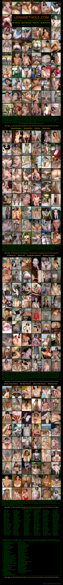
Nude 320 (36, 519)
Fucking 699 (7, 527)
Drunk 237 (26, 528)
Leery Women (7, 572)
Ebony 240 (36, 528)
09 (24, 125)
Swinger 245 (16, 522)
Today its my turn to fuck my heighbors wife (29, 503)
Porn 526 (26, 513)
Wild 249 (55, 527)
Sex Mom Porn (28, 128)
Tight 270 (55, 520)
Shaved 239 (56, 519)
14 (32, 125)
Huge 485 (26, 531)
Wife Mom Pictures (25, 383)
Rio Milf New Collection (34, 255)
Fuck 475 (15, 529)
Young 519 (26, 516)
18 (38, 125)
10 (26, 125)
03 (15, 125)
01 (11, 125)
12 (29, 125)
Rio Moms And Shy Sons (10, 563)
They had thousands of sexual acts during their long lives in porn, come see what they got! (31, 246)
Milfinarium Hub (52, 383)
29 (56, 125)
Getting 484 (7, 533)
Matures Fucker (22, 551)
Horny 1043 (27, 514)
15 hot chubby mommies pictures (16, 502)
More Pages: (7, 125)
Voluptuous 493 (17, 520)
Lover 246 (36, 533)
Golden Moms (46, 128)
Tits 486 (26, 527)
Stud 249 (55, 523)
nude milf (31, 0)
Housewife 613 (28, 510)
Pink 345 (45, 516)
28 (54, 125)
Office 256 (45, 531)
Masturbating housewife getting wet (35, 502)
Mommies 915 (7, 531)
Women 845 (16, 513)
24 (48, 125)
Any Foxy (37, 128)
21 (43, 125)
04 (16, 125)
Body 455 (36, 515)
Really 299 (45, 514)
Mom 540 (15, 533)
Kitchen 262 (56, 514)
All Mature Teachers (49, 255)
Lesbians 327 (16, 516)
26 (51, 125)
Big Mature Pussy (45, 22)
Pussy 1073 (7, 528)
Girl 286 (55, 513)
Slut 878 (15, 514)
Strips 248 (55, 528)
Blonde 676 (16, 527)
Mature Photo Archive (9, 574)
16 (35, 125)
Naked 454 (36, 514)
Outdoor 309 (27, 519)
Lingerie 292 (16, 511)
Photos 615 (7, 529)
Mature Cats (21, 255)
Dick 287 (36, 520)
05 (18, 125)
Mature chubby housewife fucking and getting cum (31, 248)
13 (30, 125)
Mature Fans (36, 22)
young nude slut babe (23, 123)
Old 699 (15, 515)
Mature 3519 (7, 514)
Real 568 (15, 531)
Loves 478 (26, 520)
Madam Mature (7, 568)
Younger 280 (37, 524)
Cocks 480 (26, 522)
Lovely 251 (46, 523)
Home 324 (36, 518)
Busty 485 (26, 525)
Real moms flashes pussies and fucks (31, 376)
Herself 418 (37, 511)
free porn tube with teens (39, 123)
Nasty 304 (36, 525)
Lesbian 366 (16, 524)
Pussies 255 (37, 510)
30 (57, 125)
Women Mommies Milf (9, 565)
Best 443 (6, 522)
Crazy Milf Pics (22, 559)
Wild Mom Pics (22, 548)
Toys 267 (45, 522)
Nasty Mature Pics (23, 564)
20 (42, 125)
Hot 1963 (55, 529)
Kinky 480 (26, 524)
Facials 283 (16, 525)
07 (21, 125)
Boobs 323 (46, 528)
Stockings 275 (27, 533)
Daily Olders (7, 564)
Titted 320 (45, 510)
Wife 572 (6, 518)
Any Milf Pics (21, 560)
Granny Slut (21, 542)
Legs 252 (36, 523)
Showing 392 (37, 516)
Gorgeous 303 (46, 533)
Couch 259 (55, 522)
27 (53, 125)
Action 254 (46, 518)
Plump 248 (55, 511)
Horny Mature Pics (23, 554)
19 (40, 125)
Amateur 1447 (56, 525)
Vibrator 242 (56, 535)
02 (13, 125)
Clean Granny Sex (23, 563)
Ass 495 (15, 510)
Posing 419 (27, 529)
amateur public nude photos (49, 503)
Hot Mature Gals (22, 568)
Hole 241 (55, 531)
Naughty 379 (37, 532)
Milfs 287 (36, 522)
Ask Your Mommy (22, 547)
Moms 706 (6, 516)
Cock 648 (15, 519)
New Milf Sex (21, 565)
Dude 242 (55, 524)
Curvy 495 (16, 518)
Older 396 (6, 519)
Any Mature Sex (22, 572)
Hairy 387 (6, 513)
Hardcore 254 (46, 535)
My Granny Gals (8, 567)
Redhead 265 (37, 535)
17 (37, 125)
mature (4, 0)
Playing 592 (16, 535)
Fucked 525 (7, 535)
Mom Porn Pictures (23, 556)
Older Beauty (21, 555)
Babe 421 (36, 527)
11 (27, 125)
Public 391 (16, 532)
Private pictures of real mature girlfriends (13, 116)
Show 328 (45, 527)
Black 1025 (7, 520)
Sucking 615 (7, 532)
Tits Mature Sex (11, 255)
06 (19, 125)
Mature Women (16, 22)
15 (34, 125)
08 (22, 125)
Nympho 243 (56, 515)
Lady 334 (45, 519)
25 (49, 125)
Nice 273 (45, 515)
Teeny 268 (45, 532)
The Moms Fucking (23, 546)
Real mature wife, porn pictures (11, 372)
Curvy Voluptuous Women (48, 372)
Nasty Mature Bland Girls (24, 561)
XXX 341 (6, 511)
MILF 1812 (6, 515)
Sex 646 (15, 523)
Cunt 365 (36, 529)
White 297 (55, 510)
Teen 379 (26, 523)
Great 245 (55, 532)
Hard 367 (26, 535)
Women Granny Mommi (11, 383)
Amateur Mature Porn (23, 545)
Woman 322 (46, 529)
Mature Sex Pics (22, 567)
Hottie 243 (55, 533)
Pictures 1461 (7, 524)
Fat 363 (26, 511)
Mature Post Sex (8, 573)
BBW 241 (36, 513)
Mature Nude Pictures (39, 383)
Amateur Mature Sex (23, 558)
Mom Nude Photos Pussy (24, 571)
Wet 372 (36, 531)
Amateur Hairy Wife (14, 249)
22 (45, 125)
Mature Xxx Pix (22, 543)
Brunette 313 (46, 511)
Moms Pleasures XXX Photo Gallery (31, 25)
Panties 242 (46, 520)
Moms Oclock (21, 569)
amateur (9, 0)
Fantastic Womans (16, 128)
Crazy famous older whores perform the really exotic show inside (35, 120)
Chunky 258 (56, 518)
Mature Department (26, 22)
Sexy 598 (15, 528)
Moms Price (21, 552)
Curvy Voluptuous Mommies (27, 118)
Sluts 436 (6, 510)
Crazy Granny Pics (23, 550)
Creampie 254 (27, 515)
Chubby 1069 (7, 525)
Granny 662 (7, 523)
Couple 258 (46, 513)
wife (44, 0)
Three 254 (45, 524)
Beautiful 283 (56, 516)
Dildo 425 (26, 532)
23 (46, 125)
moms (23, 0)
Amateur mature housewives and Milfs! (30, 249)
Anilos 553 (26, 518)
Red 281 (45, 525)
